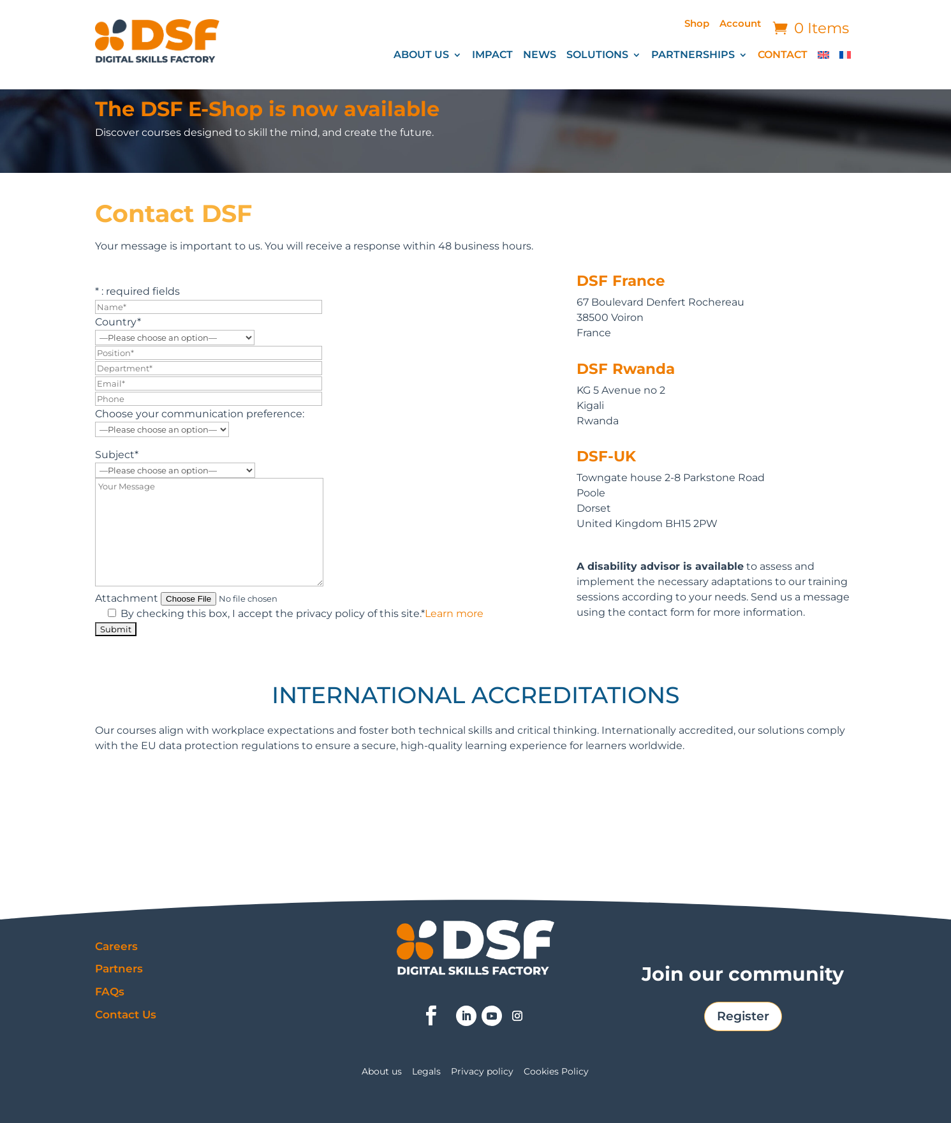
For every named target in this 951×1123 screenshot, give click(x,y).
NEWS (539, 55)
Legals (426, 1072)
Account (740, 24)
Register (743, 1016)
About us (382, 1072)
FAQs (109, 991)
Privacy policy (482, 1072)
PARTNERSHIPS (693, 55)
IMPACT (492, 55)
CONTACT (782, 55)
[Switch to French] (845, 57)
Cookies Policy (556, 1072)
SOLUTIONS (597, 55)
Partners (119, 968)
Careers (116, 946)
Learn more (454, 613)
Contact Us (125, 1014)
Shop (696, 24)
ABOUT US (421, 55)
